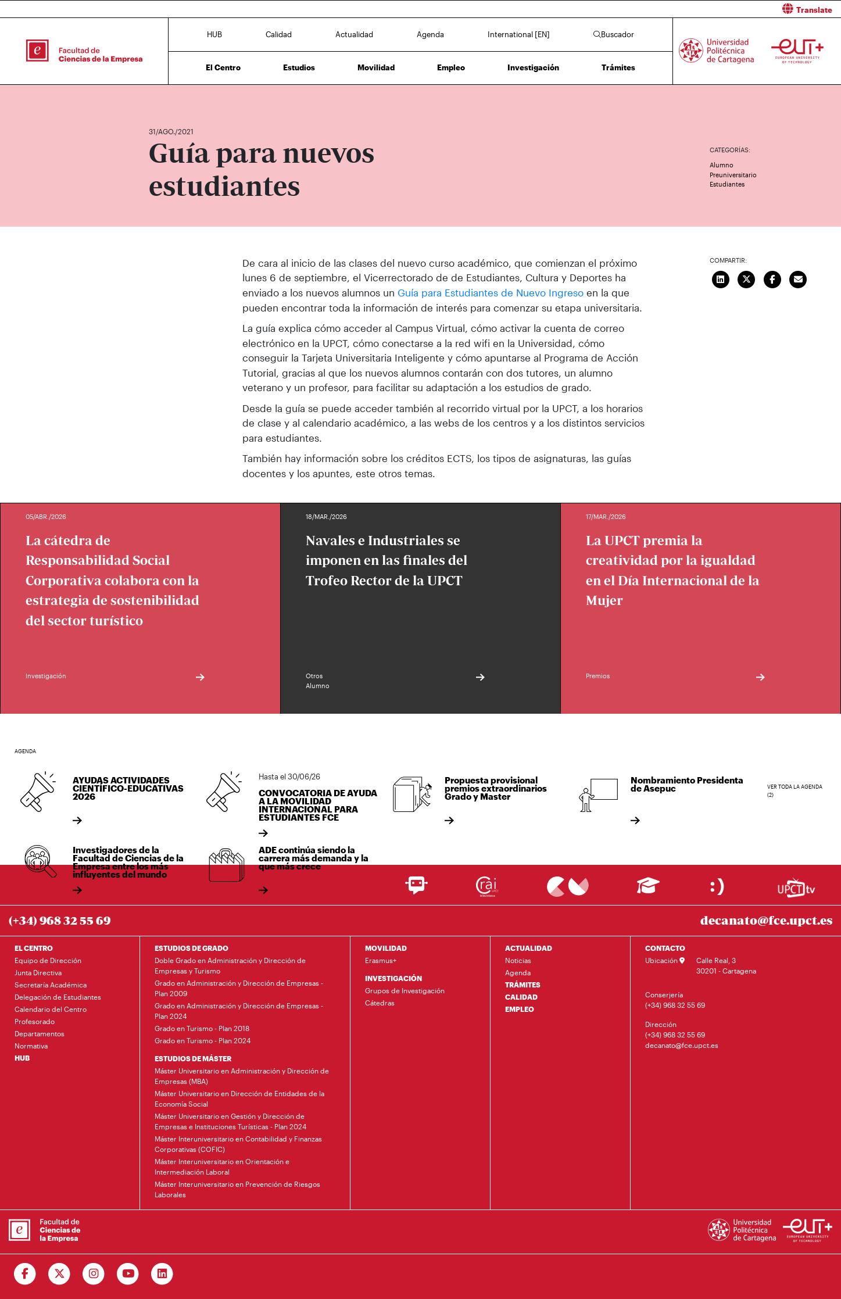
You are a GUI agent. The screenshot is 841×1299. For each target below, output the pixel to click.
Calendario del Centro (51, 1008)
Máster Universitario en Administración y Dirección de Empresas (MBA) (242, 1075)
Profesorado (35, 1021)
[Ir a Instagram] (93, 1273)
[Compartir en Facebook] (772, 278)
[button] (636, 9)
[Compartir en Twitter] (746, 278)
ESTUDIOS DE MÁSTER (193, 1058)
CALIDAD (521, 996)
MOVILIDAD (386, 947)
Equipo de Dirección (48, 960)
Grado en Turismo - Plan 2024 (202, 1040)
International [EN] (519, 34)
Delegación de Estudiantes (58, 996)
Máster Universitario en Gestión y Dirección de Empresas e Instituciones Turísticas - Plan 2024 (230, 1120)
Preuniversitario (733, 174)
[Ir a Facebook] (25, 1273)
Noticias (518, 960)
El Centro (223, 67)
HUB (214, 34)
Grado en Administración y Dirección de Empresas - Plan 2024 (239, 1010)
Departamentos (40, 1033)
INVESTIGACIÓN (393, 978)
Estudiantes (727, 184)
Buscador (613, 34)
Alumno (721, 165)
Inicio (158, 97)
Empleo (451, 67)
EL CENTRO (34, 947)
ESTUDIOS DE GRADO (191, 947)
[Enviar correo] (798, 278)
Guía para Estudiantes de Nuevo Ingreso (491, 292)
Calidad (279, 34)
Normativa (31, 1045)
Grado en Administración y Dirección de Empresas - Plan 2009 (239, 987)
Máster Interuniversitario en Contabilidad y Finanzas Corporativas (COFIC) (238, 1143)
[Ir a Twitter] (59, 1273)
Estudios (299, 67)
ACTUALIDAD (528, 947)
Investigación (533, 67)
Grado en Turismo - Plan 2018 (202, 1028)
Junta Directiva (38, 972)
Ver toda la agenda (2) (794, 790)
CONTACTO (665, 947)
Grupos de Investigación (405, 990)
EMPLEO (519, 1008)
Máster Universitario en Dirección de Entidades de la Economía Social (239, 1098)
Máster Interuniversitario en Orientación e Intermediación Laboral (222, 1166)
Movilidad (376, 67)
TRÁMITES (523, 984)
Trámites (618, 67)
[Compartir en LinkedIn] (721, 278)
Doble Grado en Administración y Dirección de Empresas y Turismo (230, 965)
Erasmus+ (380, 960)
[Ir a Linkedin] (162, 1273)
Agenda (430, 34)
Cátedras (380, 1002)
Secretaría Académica (51, 984)
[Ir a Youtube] (128, 1273)
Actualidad (354, 34)
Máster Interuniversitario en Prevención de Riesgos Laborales (237, 1188)
